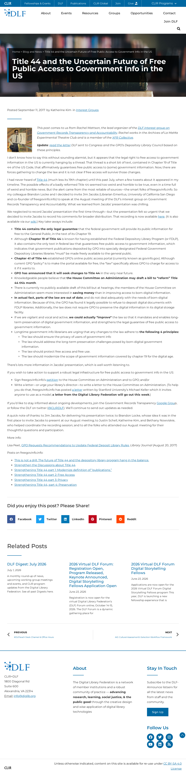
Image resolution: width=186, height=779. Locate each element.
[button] (179, 29)
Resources (91, 13)
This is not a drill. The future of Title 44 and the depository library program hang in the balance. (81, 460)
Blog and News (32, 51)
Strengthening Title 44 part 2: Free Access (44, 475)
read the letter (60, 145)
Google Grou (166, 403)
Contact (170, 13)
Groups (115, 13)
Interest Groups (87, 110)
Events (67, 13)
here (161, 216)
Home (16, 51)
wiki (33, 221)
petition (52, 380)
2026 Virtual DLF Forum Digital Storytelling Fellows (152, 568)
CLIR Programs (164, 3)
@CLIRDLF (56, 408)
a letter (77, 389)
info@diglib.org (25, 696)
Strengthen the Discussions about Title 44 (44, 465)
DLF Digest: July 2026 (26, 564)
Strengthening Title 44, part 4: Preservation (45, 484)
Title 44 (42, 180)
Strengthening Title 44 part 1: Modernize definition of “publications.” (63, 470)
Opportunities (143, 13)
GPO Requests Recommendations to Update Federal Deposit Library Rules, (75, 445)
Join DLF (172, 21)
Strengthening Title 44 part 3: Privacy (41, 480)
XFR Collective (122, 137)
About (46, 13)
